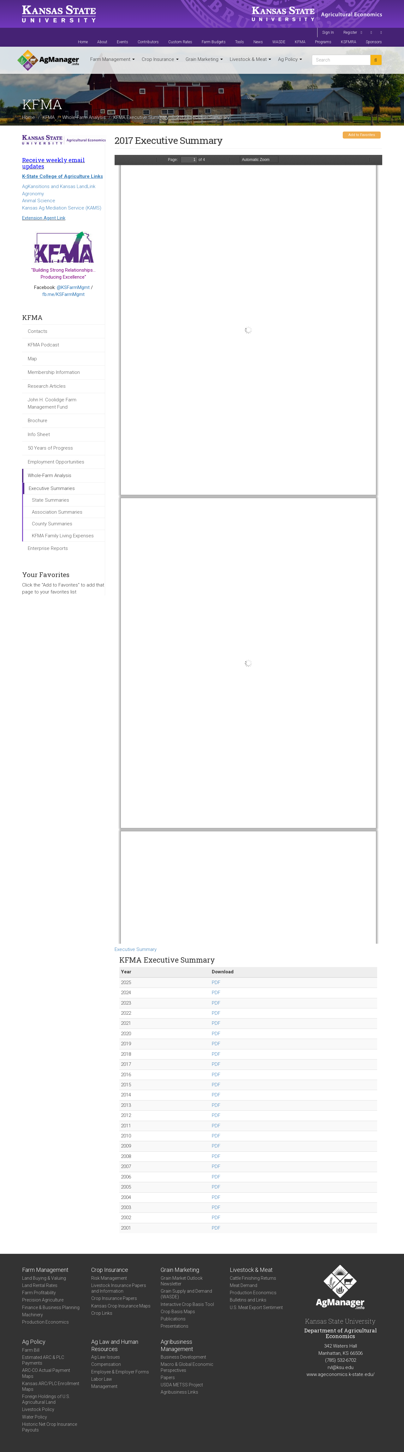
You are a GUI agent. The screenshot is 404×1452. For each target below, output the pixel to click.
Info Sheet (39, 434)
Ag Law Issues (105, 1357)
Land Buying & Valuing (44, 1278)
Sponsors (374, 42)
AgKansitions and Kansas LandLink (58, 186)
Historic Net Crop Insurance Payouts (49, 1427)
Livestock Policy (38, 1409)
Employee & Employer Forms (120, 1371)
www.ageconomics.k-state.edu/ (340, 1374)
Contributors (148, 42)
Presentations (174, 1326)
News (258, 42)
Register (350, 32)
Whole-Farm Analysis (84, 117)
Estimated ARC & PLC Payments (43, 1360)
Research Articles (47, 386)
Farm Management (112, 59)
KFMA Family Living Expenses (63, 536)
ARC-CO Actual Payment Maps (46, 1373)
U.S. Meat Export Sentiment (256, 1307)
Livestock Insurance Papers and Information (118, 1288)
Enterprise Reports (48, 548)
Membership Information (54, 372)
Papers (168, 1377)
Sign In (328, 32)
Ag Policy (290, 59)
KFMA (300, 42)
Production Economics (45, 1322)
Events (122, 42)
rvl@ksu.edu (341, 1367)
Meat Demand (243, 1285)
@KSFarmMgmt (73, 287)
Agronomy (33, 194)
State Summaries (50, 500)
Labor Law (101, 1379)
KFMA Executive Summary (141, 117)
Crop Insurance (160, 59)
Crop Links (101, 1313)
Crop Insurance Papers (114, 1298)
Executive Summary (136, 949)
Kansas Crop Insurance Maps (121, 1305)
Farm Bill (30, 1350)
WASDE (278, 42)
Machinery (32, 1314)
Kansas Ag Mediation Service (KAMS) (61, 208)
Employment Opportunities (56, 462)
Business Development (183, 1357)
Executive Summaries (52, 488)
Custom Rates (180, 42)
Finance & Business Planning (51, 1307)
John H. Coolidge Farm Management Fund (52, 403)
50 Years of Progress (50, 448)
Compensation (106, 1364)
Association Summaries (57, 512)
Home (83, 42)
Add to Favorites (361, 135)
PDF (216, 982)
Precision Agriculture (42, 1299)
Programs (323, 42)
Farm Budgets (214, 42)
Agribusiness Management (177, 1345)
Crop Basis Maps (178, 1311)
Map (32, 359)
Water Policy (34, 1417)
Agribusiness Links (179, 1392)
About (102, 42)
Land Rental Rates (39, 1285)
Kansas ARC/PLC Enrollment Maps (50, 1386)
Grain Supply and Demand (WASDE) (186, 1294)
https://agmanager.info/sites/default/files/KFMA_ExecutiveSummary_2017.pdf (248, 549)
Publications (173, 1318)
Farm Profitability (39, 1292)
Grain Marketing (204, 59)
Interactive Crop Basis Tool (187, 1304)
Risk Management (109, 1278)
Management (104, 1386)
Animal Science (38, 201)
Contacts (37, 331)
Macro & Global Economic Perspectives (187, 1367)
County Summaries (52, 524)
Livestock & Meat (250, 59)
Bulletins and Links (248, 1299)
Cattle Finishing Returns (253, 1278)
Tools (239, 42)
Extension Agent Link (43, 218)
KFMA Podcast (43, 345)
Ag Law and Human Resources (114, 1345)
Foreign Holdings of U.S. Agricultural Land (46, 1399)
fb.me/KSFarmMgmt (63, 294)
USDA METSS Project (182, 1384)
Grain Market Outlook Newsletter (182, 1281)
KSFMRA (348, 42)
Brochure (37, 420)
